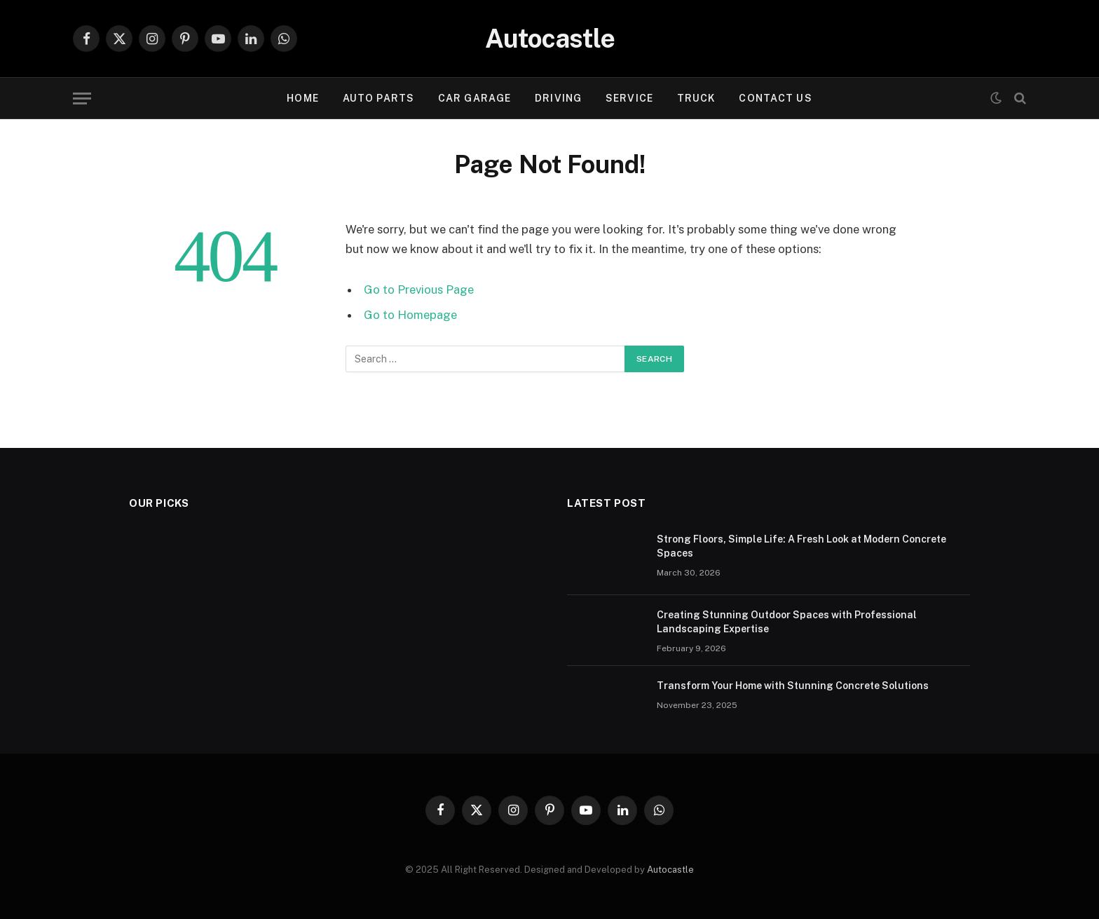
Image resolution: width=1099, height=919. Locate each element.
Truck (696, 98)
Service (629, 98)
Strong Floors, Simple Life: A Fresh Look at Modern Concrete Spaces (801, 546)
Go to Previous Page (419, 289)
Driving (558, 98)
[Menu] (82, 98)
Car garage (474, 98)
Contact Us (775, 98)
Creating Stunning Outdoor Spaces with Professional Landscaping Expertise (787, 621)
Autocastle (670, 869)
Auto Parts (378, 98)
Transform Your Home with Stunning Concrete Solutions (793, 685)
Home (302, 98)
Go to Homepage (410, 315)
